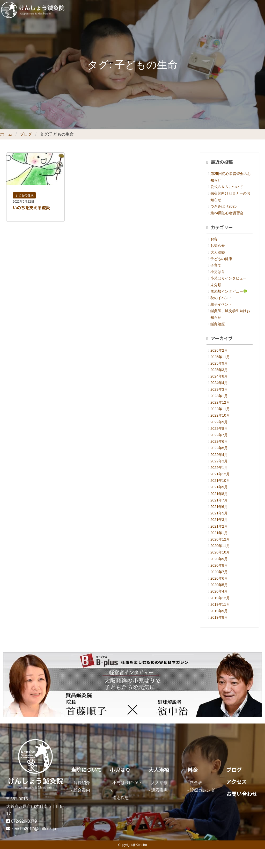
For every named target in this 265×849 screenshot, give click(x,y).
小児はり (217, 272)
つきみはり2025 (223, 206)
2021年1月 (219, 533)
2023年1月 (219, 396)
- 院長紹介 (80, 782)
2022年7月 (219, 435)
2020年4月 (219, 591)
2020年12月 (220, 539)
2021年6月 (219, 507)
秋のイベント (221, 298)
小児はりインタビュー (228, 278)
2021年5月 (219, 513)
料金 (192, 770)
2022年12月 (220, 402)
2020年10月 (220, 552)
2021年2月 (219, 526)
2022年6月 (219, 441)
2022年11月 (220, 409)
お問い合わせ (241, 794)
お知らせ (217, 245)
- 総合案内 (80, 790)
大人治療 (217, 252)
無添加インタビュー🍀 (228, 291)
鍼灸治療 (217, 324)
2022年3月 (219, 461)
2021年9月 (219, 487)
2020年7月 (219, 572)
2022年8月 (219, 428)
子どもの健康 (24, 195)
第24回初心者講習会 (227, 213)
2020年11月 (220, 546)
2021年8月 (219, 494)
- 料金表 (194, 782)
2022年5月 (219, 448)
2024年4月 (219, 383)
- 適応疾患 (119, 797)
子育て (215, 265)
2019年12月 (220, 598)
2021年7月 (219, 500)
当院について (86, 770)
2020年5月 (219, 585)
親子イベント (221, 304)
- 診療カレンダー (203, 790)
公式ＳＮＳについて (226, 187)
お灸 (214, 239)
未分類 (215, 285)
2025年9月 (219, 363)
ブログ (26, 134)
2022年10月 (220, 415)
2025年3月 (219, 370)
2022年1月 (219, 468)
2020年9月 (219, 559)
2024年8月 (219, 376)
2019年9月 (219, 611)
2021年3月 (219, 520)
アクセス (236, 782)
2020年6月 (219, 578)
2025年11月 (220, 357)
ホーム (6, 134)
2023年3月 (219, 389)
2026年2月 (219, 350)
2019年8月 (219, 617)
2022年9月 (219, 422)
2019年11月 (220, 604)
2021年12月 (220, 474)
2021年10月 (220, 480)
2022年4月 (219, 455)
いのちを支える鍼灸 (31, 208)
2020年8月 (219, 565)
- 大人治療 (158, 782)
